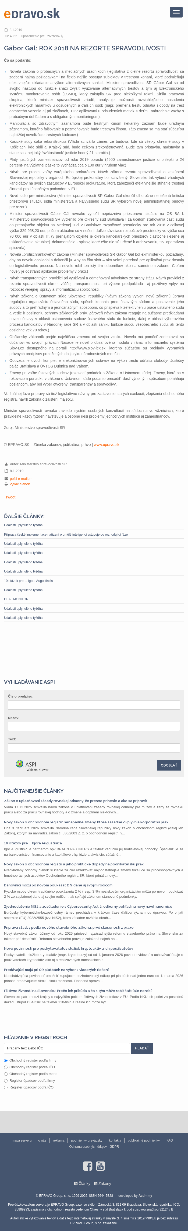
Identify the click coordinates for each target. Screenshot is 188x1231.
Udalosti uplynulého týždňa (23, 525)
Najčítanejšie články (34, 791)
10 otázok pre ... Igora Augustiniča (28, 581)
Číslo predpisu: (21, 696)
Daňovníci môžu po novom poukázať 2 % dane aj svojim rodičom (58, 885)
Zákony (104, 1183)
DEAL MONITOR (16, 599)
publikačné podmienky (144, 1140)
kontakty (115, 1140)
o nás (42, 1140)
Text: (12, 739)
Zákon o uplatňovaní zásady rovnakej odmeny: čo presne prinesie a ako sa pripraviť (75, 801)
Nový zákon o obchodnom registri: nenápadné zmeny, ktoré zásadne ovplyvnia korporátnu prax (86, 822)
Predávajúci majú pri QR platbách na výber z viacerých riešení (56, 970)
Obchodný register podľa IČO (29, 1067)
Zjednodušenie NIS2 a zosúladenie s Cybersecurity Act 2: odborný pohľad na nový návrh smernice (88, 906)
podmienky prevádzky (86, 1140)
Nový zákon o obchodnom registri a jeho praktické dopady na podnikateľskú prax (74, 864)
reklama (59, 1140)
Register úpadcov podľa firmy (29, 1081)
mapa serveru (21, 1140)
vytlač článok (20, 484)
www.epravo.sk (106, 444)
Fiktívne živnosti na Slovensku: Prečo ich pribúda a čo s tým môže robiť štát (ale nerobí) (78, 991)
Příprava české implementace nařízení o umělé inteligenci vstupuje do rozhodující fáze (66, 534)
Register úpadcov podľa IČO (29, 1087)
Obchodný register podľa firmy (30, 1060)
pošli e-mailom (21, 479)
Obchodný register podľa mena (31, 1074)
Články (84, 1183)
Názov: (14, 718)
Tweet (10, 497)
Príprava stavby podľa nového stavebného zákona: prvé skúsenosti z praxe (69, 927)
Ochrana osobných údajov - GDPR (94, 1147)
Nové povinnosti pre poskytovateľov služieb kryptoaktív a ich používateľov (68, 948)
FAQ (169, 1140)
